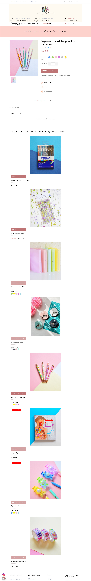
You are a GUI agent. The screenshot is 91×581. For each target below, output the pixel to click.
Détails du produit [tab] (40, 101)
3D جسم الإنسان (15, 453)
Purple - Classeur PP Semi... (19, 287)
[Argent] (62, 57)
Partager (45, 48)
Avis (51, 101)
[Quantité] (53, 63)
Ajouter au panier (49, 70)
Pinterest (50, 48)
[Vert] (52, 57)
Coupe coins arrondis (18, 342)
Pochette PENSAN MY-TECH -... (21, 180)
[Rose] (56, 57)
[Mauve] (59, 57)
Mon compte (32, 579)
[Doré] (65, 57)
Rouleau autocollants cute (19, 561)
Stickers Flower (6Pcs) (17, 233)
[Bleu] (49, 57)
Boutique (49, 579)
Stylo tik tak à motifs (18, 397)
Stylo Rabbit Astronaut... (18, 506)
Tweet (48, 48)
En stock (12, 107)
